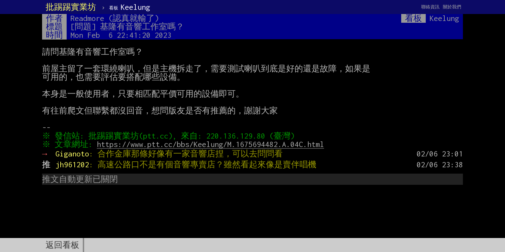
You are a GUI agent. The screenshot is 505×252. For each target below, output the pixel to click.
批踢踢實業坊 (71, 7)
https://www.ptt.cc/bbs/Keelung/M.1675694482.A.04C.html (212, 144)
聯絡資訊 (430, 7)
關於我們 (452, 7)
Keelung (129, 7)
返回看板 (62, 245)
